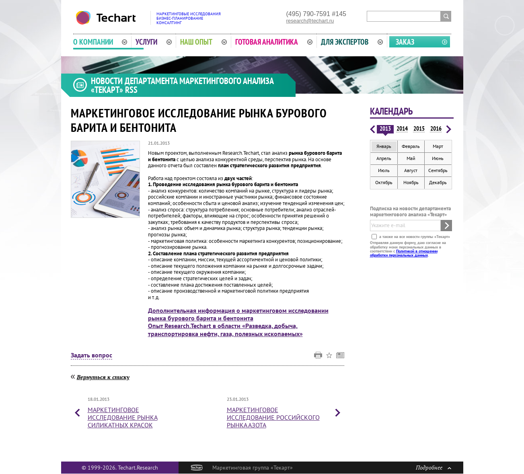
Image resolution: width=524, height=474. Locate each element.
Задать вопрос (91, 355)
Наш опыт (203, 42)
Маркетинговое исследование (273, 417)
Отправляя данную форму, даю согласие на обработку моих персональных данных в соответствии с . (408, 249)
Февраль (411, 146)
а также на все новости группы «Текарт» (414, 236)
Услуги (154, 42)
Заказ (405, 42)
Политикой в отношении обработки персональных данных (404, 253)
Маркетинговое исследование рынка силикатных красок (123, 417)
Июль (384, 170)
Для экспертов (352, 42)
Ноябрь (411, 182)
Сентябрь (438, 170)
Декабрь (438, 182)
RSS (131, 89)
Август (410, 170)
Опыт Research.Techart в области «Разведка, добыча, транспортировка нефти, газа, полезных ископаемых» (225, 329)
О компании (100, 42)
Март (438, 146)
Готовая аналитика (273, 42)
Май (411, 158)
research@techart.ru (310, 21)
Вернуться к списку (103, 377)
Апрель (383, 158)
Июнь (438, 158)
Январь (383, 146)
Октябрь (383, 182)
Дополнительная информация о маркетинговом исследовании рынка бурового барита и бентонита (238, 314)
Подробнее (433, 467)
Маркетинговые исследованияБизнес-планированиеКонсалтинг (188, 18)
